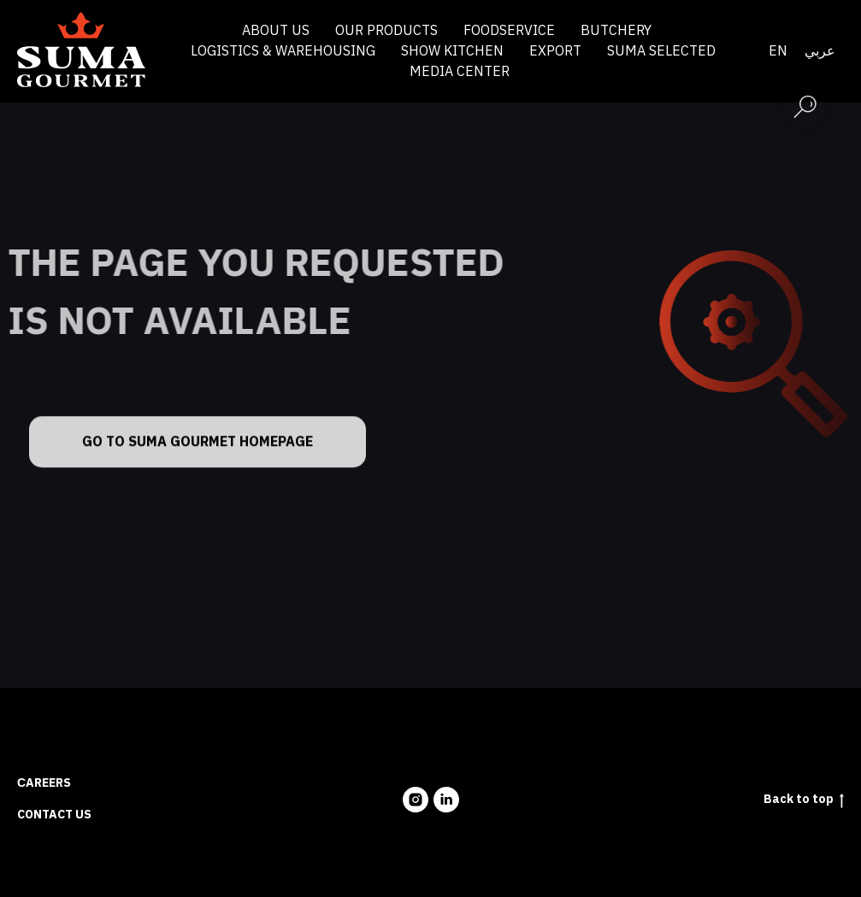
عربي (820, 51)
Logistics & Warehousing (283, 51)
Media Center (460, 72)
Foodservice (509, 31)
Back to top (804, 800)
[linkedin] (446, 799)
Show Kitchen (452, 51)
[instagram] (415, 799)
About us (276, 31)
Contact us (54, 815)
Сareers (44, 783)
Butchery (616, 31)
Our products (386, 31)
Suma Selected (661, 51)
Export (555, 51)
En (778, 51)
